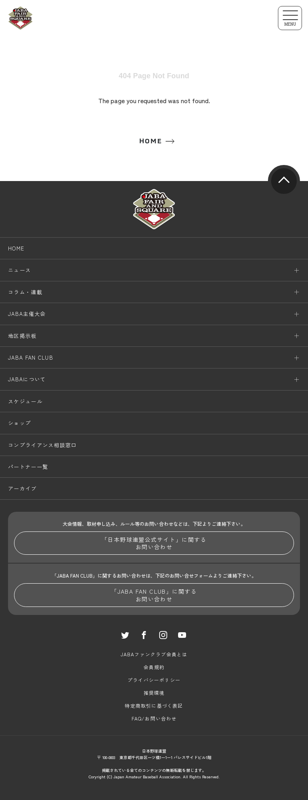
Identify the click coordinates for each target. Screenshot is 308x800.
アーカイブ (22, 488)
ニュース (19, 270)
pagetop (284, 181)
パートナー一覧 (28, 466)
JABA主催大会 (27, 314)
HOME (150, 141)
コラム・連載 (25, 292)
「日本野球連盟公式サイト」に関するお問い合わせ (154, 543)
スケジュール (25, 401)
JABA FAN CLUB (30, 357)
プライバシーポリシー (154, 679)
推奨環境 (154, 692)
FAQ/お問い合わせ (154, 718)
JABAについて (27, 379)
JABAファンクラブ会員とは (154, 654)
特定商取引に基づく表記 (154, 705)
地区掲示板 (22, 336)
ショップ (19, 423)
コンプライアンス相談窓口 (42, 445)
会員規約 (154, 667)
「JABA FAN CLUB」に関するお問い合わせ (154, 595)
